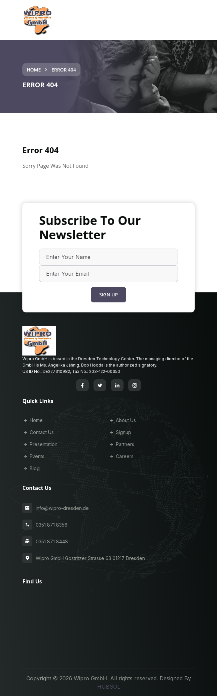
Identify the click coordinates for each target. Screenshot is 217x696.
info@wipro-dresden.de (62, 508)
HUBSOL (108, 686)
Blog (31, 468)
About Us (122, 420)
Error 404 (63, 69)
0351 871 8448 (52, 541)
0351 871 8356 (51, 525)
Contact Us (38, 432)
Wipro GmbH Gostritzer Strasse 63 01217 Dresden (90, 558)
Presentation (39, 444)
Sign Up (108, 294)
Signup (119, 432)
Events (33, 456)
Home (34, 69)
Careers (121, 456)
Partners (121, 444)
